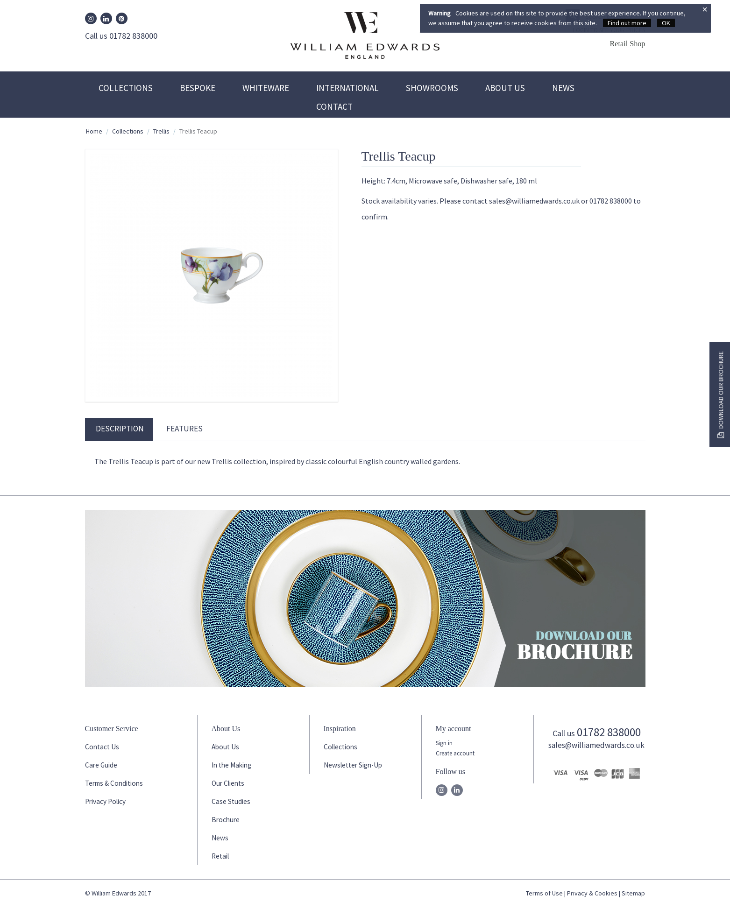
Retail (220, 856)
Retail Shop (627, 44)
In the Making (231, 765)
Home (94, 131)
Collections (126, 87)
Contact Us (102, 746)
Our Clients (228, 783)
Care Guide (101, 765)
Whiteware (265, 87)
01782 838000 (609, 732)
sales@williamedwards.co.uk (596, 745)
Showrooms (432, 87)
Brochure (226, 819)
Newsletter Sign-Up (353, 765)
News (563, 87)
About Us (505, 87)
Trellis (161, 131)
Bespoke (197, 87)
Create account (455, 753)
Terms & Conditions (114, 783)
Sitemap (633, 893)
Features (184, 428)
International (347, 87)
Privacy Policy (105, 801)
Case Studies (231, 801)
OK (666, 23)
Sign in (444, 743)
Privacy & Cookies (592, 893)
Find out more (627, 23)
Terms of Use (544, 893)
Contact (334, 106)
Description (120, 428)
